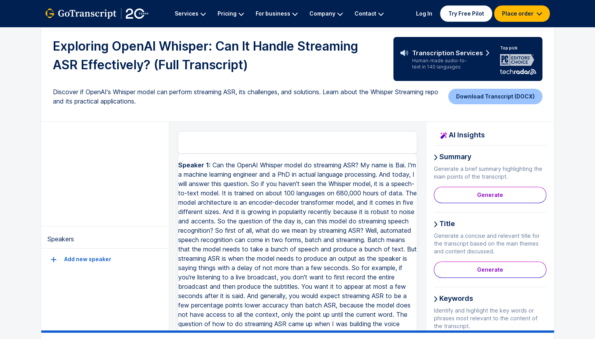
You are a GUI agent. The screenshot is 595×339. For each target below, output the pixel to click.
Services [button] (190, 13)
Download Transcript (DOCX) (495, 96)
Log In (424, 13)
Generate (490, 194)
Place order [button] (522, 13)
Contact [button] (369, 13)
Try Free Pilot (466, 13)
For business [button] (277, 13)
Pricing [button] (231, 13)
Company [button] (326, 13)
